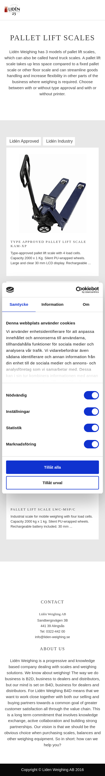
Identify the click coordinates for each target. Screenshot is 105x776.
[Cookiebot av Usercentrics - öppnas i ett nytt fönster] (76, 290)
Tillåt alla (52, 467)
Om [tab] (86, 304)
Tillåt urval (53, 482)
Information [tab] (52, 304)
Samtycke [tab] (18, 304)
